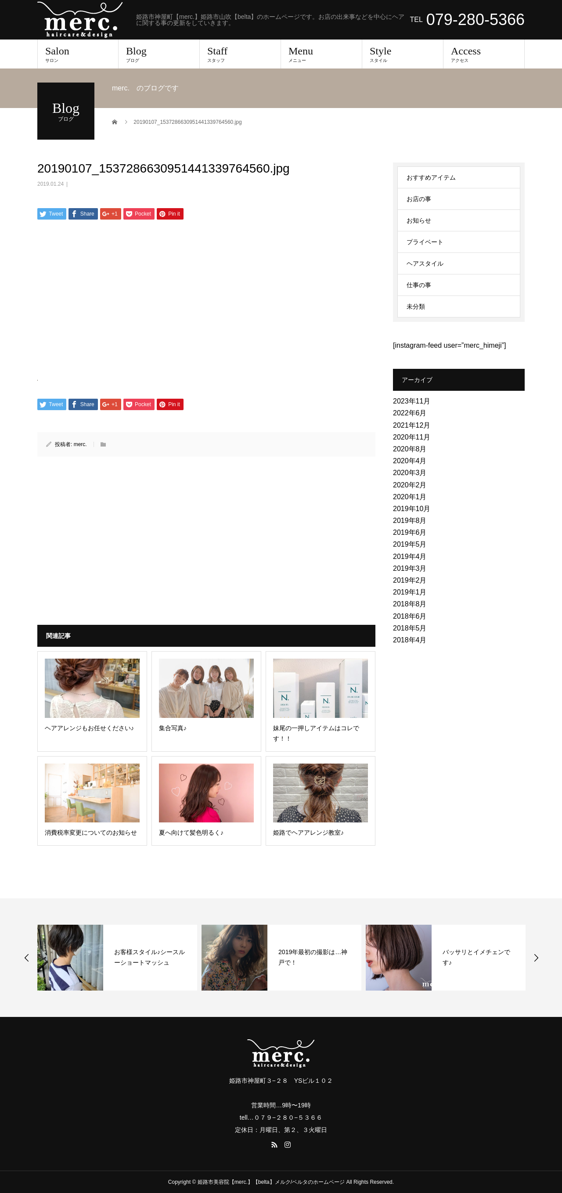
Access (484, 54)
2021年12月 (411, 425)
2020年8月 (410, 449)
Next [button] (536, 957)
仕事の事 (419, 284)
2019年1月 (410, 592)
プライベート (425, 241)
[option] (117, 958)
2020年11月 (411, 437)
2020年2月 (410, 485)
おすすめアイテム (431, 177)
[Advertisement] (206, 296)
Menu (321, 54)
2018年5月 (410, 628)
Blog (159, 54)
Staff (240, 54)
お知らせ (419, 220)
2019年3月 (410, 568)
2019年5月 (410, 544)
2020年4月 (410, 461)
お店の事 (419, 198)
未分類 (416, 306)
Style (403, 54)
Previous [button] (26, 957)
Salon (78, 54)
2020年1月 (410, 497)
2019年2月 (410, 580)
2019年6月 (410, 532)
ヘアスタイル (425, 263)
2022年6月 (410, 413)
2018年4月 (410, 640)
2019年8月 (410, 520)
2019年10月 (411, 508)
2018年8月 (410, 604)
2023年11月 (411, 401)
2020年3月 (410, 472)
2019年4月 (410, 556)
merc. (80, 444)
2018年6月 (410, 616)
